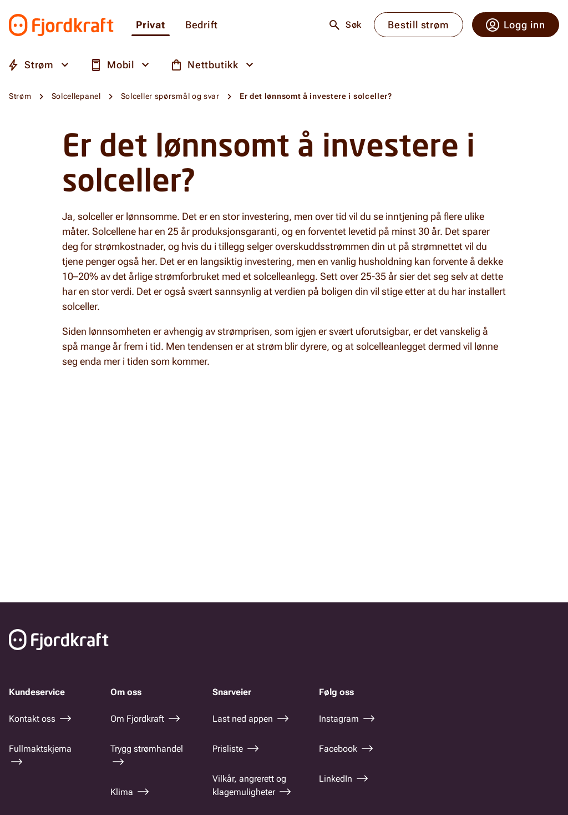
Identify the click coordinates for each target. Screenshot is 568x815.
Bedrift (201, 25)
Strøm (20, 96)
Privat (150, 25)
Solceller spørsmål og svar (170, 96)
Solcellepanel (76, 96)
